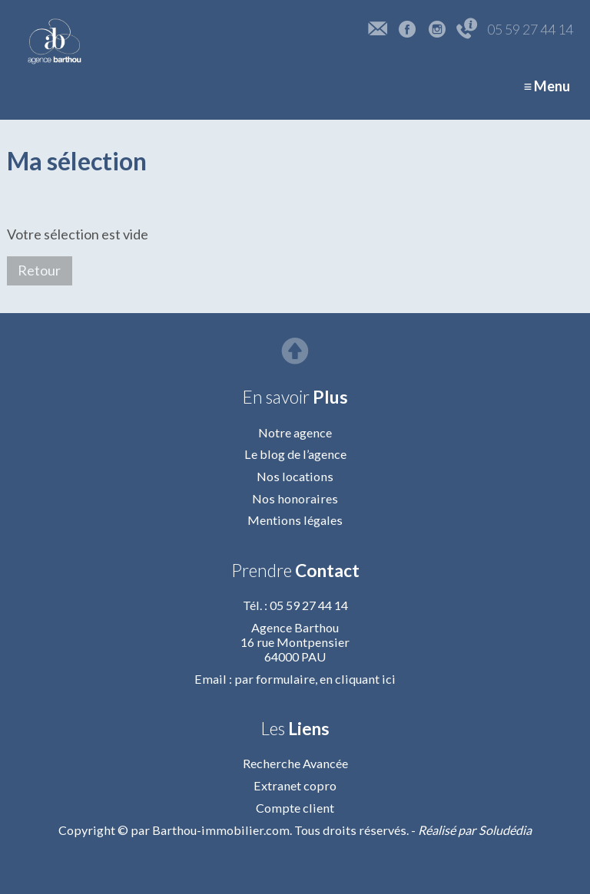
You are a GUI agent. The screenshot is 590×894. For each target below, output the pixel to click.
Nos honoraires (295, 498)
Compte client (295, 807)
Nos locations (295, 476)
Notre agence (295, 432)
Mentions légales (295, 520)
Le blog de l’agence (295, 454)
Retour (39, 270)
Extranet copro (295, 785)
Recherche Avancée (295, 763)
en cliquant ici (358, 678)
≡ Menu (547, 86)
